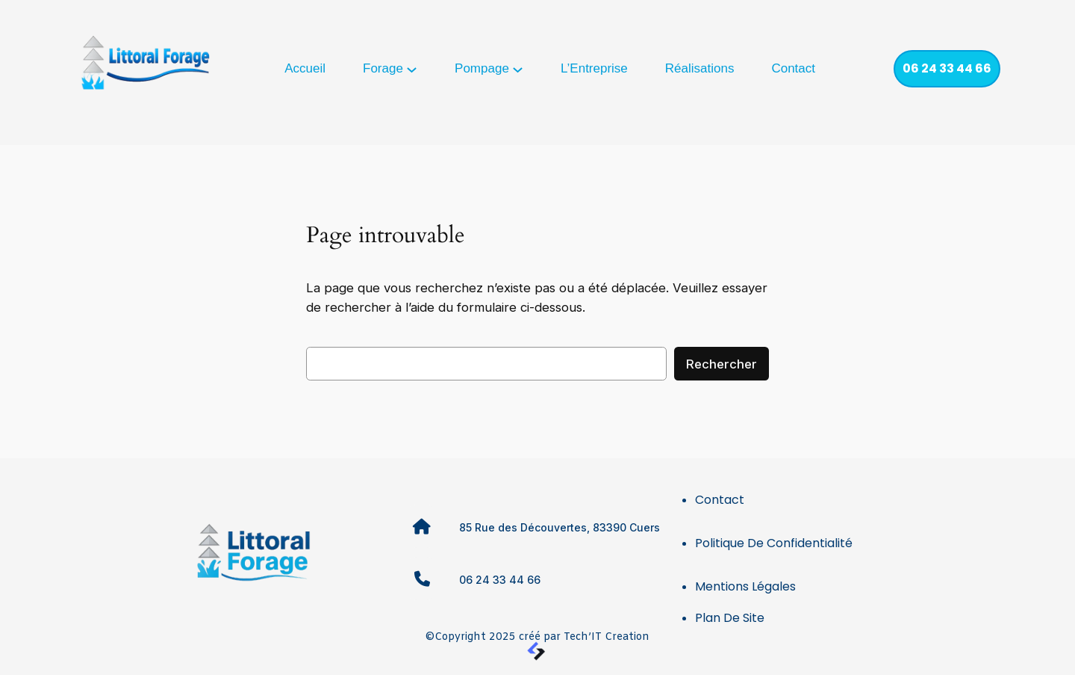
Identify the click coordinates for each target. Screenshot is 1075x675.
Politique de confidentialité (774, 543)
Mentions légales (745, 586)
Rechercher (721, 364)
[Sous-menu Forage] (411, 68)
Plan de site (729, 617)
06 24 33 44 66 (947, 68)
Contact (719, 499)
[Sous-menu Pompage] (517, 68)
